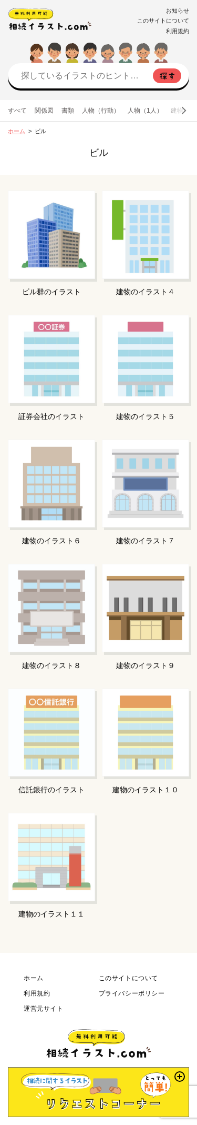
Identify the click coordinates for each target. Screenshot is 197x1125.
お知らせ (177, 10)
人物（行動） (101, 110)
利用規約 (177, 31)
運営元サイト (44, 1008)
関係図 (44, 110)
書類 (67, 110)
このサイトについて (163, 20)
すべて (17, 110)
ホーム (16, 131)
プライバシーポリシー (132, 993)
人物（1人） (145, 110)
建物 (177, 110)
